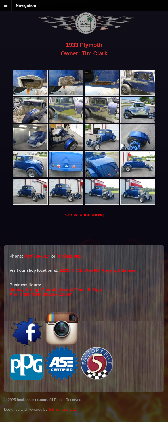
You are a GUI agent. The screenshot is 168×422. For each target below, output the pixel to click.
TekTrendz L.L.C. (62, 409)
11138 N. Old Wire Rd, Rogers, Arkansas (97, 270)
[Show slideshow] (84, 215)
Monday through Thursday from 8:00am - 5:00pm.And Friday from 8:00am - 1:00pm (56, 292)
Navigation (26, 5)
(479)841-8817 (69, 256)
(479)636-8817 (37, 256)
